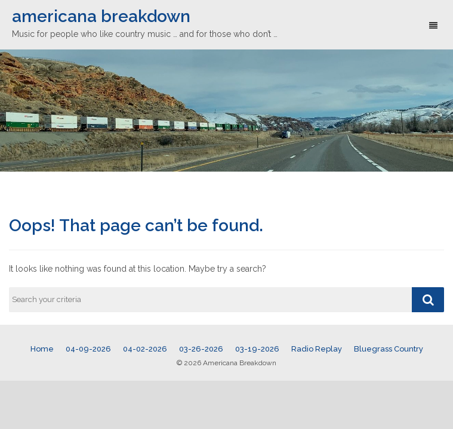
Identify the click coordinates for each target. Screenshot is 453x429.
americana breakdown (101, 16)
